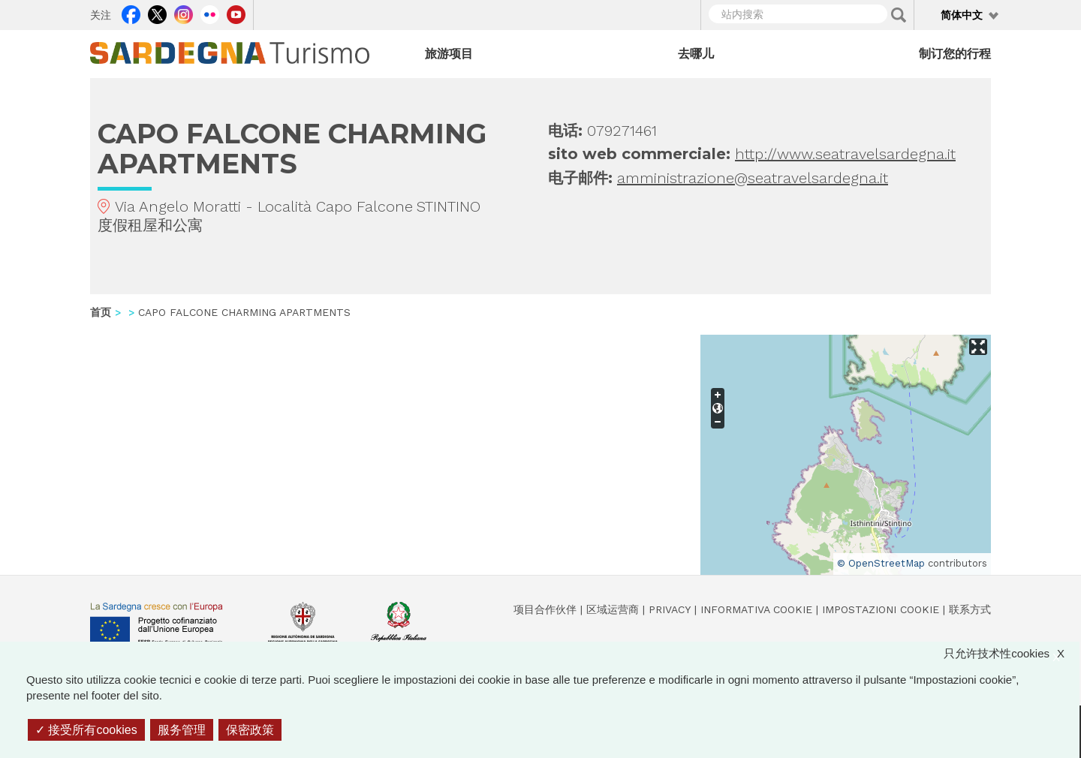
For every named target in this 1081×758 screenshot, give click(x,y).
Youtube (236, 13)
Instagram (183, 13)
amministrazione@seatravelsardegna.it (752, 178)
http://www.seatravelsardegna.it (845, 154)
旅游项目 (449, 54)
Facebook (131, 13)
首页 (100, 312)
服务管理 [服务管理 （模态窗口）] (182, 729)
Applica (898, 15)
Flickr (209, 13)
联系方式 (970, 609)
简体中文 (962, 15)
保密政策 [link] (250, 729)
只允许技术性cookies (1011, 653)
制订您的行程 (955, 54)
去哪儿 (696, 54)
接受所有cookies (86, 729)
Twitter (157, 13)
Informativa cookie (756, 609)
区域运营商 (612, 609)
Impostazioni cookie (880, 609)
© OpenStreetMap (881, 563)
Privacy (670, 609)
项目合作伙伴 (545, 609)
